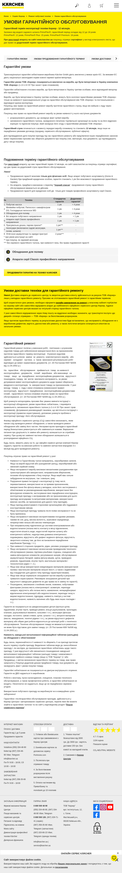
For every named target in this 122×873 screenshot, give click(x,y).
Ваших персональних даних (72, 864)
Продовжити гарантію (13, 737)
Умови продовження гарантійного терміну (59, 59)
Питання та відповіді (13, 821)
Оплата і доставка (12, 729)
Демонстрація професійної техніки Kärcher (15, 834)
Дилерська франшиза (13, 840)
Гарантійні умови (17, 59)
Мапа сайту (9, 829)
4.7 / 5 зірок (98, 737)
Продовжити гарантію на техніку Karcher (32, 272)
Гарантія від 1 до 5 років (14, 733)
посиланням (61, 867)
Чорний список (62, 185)
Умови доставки (101, 59)
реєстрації (13, 39)
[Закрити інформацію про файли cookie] (116, 860)
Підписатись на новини (14, 825)
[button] (116, 58)
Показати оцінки (100, 744)
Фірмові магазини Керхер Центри (15, 808)
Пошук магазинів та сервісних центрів (12, 815)
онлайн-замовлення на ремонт (71, 302)
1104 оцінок (98, 740)
